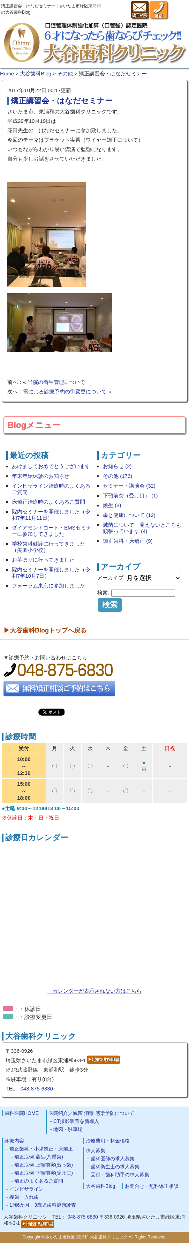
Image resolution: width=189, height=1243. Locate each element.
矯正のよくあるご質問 (38, 1181)
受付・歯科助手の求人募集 (120, 1174)
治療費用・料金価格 (108, 1141)
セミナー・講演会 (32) (129, 486)
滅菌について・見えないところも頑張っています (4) (142, 528)
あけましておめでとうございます (51, 466)
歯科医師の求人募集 (113, 1158)
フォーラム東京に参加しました (48, 586)
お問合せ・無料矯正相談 (152, 1186)
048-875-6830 (37, 1089)
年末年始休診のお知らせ (40, 476)
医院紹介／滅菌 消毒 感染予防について (91, 1113)
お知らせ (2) (117, 466)
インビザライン (26, 1189)
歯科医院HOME (22, 1113)
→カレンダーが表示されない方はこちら (94, 991)
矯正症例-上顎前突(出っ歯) (43, 1165)
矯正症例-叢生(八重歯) (38, 1157)
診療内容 (14, 1141)
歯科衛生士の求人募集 (115, 1166)
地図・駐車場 (68, 1129)
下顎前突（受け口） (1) (130, 495)
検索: (103, 592)
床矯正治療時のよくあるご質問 (48, 502)
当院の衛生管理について (56, 382)
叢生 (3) (112, 505)
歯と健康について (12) (129, 515)
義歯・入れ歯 (24, 1197)
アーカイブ (110, 577)
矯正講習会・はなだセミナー (62, 100)
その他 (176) (117, 476)
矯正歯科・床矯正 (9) (128, 541)
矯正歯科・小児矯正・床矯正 (41, 1149)
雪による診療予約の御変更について (65, 391)
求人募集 (95, 1150)
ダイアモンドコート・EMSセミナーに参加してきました (51, 531)
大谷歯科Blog (100, 1186)
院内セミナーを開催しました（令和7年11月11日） (51, 515)
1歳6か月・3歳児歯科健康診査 (42, 1205)
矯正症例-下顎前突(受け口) (43, 1173)
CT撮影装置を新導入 (76, 1121)
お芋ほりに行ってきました (43, 560)
